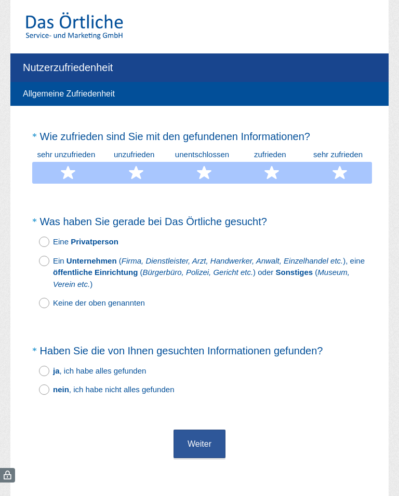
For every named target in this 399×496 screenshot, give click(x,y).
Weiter (199, 415)
